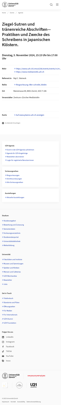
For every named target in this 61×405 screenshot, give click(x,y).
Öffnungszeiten (9, 306)
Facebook (8, 346)
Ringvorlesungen (13, 175)
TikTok (7, 351)
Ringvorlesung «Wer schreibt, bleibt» (31, 84)
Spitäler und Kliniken (11, 268)
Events (12, 13)
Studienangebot (10, 221)
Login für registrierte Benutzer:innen (20, 160)
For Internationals (10, 315)
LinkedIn (7, 337)
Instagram (8, 341)
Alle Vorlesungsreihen (15, 182)
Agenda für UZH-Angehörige (17, 153)
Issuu (6, 360)
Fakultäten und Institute (13, 259)
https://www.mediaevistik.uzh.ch (30, 72)
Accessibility (21, 402)
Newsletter (8, 280)
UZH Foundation (10, 323)
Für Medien (8, 311)
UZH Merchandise (10, 276)
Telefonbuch (8, 298)
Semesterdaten (9, 229)
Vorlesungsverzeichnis (12, 233)
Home (4, 13)
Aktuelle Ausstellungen (15, 197)
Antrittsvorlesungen (14, 179)
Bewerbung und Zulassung (14, 225)
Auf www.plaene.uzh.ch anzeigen (30, 115)
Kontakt (13, 402)
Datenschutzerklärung (34, 402)
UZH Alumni (8, 319)
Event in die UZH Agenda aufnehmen (20, 150)
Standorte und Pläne (11, 302)
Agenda (20, 13)
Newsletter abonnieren (15, 157)
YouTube (7, 356)
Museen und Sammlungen (13, 263)
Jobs (5, 284)
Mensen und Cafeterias (12, 272)
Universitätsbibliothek (12, 241)
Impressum (5, 402)
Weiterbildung (9, 245)
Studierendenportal (11, 237)
